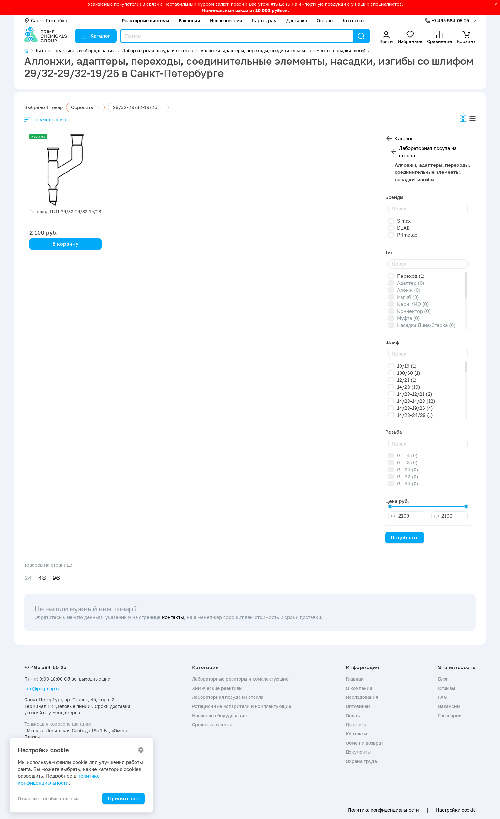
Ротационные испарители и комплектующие (241, 706)
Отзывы (325, 20)
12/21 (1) (407, 380)
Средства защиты (212, 724)
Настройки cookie (456, 810)
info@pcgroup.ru (42, 688)
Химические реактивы (217, 688)
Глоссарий (450, 715)
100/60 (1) (408, 373)
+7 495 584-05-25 (450, 20)
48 (42, 577)
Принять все (123, 798)
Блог (443, 679)
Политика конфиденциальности (383, 810)
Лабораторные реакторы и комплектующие (240, 679)
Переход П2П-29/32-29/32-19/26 (65, 211)
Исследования (226, 20)
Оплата (354, 715)
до (436, 515)
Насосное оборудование (219, 715)
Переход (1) (411, 276)
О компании (359, 688)
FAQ (442, 697)
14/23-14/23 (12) (416, 401)
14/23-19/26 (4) (415, 408)
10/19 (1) (407, 366)
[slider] (390, 506)
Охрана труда (361, 761)
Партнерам (264, 20)
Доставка (296, 20)
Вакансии (189, 20)
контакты (173, 617)
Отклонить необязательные (48, 798)
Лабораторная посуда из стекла (428, 151)
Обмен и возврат (364, 743)
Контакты (353, 20)
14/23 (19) (408, 387)
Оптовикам (358, 706)
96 (56, 577)
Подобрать (405, 537)
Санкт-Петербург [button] (46, 20)
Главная (355, 679)
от (393, 515)
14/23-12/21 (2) (414, 394)
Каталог (95, 36)
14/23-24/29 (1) (415, 415)
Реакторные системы (145, 20)
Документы (358, 752)
